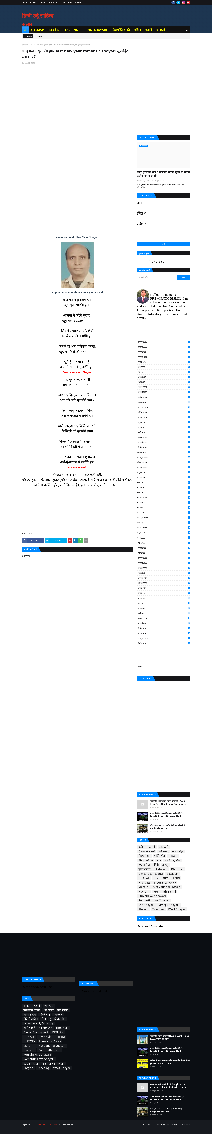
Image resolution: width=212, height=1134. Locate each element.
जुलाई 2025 (164, 362)
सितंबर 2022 (164, 522)
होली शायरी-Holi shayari (153, 869)
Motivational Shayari (167, 887)
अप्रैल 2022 (164, 548)
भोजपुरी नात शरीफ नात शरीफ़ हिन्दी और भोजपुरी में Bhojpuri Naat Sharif (167, 827)
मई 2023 (164, 482)
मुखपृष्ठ (139, 666)
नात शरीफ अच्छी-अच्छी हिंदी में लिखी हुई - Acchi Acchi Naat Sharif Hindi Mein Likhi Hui (168, 802)
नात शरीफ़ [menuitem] (53, 30)
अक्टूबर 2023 (164, 457)
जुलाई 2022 (164, 532)
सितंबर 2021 (164, 583)
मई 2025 (164, 372)
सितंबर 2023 (164, 462)
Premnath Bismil (164, 891)
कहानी (152, 847)
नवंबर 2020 (164, 633)
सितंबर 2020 (164, 643)
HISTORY (144, 882)
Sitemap (78, 2)
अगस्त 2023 (164, 467)
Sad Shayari (146, 905)
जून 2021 (164, 598)
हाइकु (165, 865)
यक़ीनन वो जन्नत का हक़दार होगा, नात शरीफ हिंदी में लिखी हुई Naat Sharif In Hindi (170, 1062)
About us (33, 2)
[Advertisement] (77, 105)
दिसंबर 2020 (164, 628)
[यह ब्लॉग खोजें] (157, 277)
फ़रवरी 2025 (164, 387)
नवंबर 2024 (164, 402)
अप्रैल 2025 (164, 377)
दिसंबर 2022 (164, 507)
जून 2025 (164, 367)
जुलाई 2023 (164, 472)
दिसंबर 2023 (164, 447)
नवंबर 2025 (164, 352)
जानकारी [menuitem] (160, 30)
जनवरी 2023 (164, 502)
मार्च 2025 (164, 382)
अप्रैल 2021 (164, 608)
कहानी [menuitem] (148, 30)
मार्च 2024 (164, 432)
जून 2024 (164, 427)
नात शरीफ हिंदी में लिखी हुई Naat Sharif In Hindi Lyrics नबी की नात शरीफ (169, 1037)
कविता (141, 847)
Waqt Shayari (177, 909)
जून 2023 (164, 477)
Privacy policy (66, 2)
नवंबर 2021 (164, 573)
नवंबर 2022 (164, 512)
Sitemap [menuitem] (37, 30)
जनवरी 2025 (164, 392)
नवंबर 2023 (164, 452)
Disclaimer (53, 2)
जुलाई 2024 (164, 422)
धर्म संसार (164, 851)
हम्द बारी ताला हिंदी (148, 865)
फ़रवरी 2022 (164, 558)
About (150, 1124)
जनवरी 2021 (164, 623)
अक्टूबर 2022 (164, 517)
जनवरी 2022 (164, 563)
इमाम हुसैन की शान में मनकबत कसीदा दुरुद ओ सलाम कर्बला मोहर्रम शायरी (163, 174)
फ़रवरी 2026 (164, 342)
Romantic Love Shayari (153, 900)
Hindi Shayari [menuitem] (95, 30)
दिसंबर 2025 (164, 347)
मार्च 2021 (164, 613)
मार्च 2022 (164, 553)
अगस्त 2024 (164, 417)
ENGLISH (172, 874)
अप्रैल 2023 (164, 487)
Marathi (143, 887)
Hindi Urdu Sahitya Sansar (47, 1125)
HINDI (176, 878)
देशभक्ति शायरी (146, 851)
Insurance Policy (165, 882)
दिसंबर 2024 (164, 397)
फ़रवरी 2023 (164, 497)
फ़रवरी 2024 (164, 437)
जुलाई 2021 (164, 593)
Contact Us (160, 1124)
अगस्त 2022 (164, 527)
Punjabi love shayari (152, 896)
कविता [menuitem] (137, 30)
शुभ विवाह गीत (172, 860)
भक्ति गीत (159, 856)
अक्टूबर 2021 (164, 578)
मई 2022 (164, 543)
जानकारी (163, 847)
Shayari (143, 909)
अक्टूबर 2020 (164, 638)
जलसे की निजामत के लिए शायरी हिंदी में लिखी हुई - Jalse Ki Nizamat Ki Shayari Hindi (168, 814)
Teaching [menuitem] (70, 30)
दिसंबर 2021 (164, 568)
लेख (159, 860)
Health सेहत (160, 878)
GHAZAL (31, 44)
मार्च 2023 (164, 492)
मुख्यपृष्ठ (24, 44)
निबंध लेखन (144, 856)
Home (24, 2)
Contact (43, 2)
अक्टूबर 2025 (164, 357)
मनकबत (172, 856)
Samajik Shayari (168, 905)
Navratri (144, 891)
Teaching (158, 909)
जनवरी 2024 (164, 442)
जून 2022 (164, 537)
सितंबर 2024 (164, 412)
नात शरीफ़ (177, 851)
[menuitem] (25, 29)
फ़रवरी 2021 (164, 618)
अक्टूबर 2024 (164, 407)
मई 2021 (164, 603)
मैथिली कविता (145, 860)
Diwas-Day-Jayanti (150, 874)
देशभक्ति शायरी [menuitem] (121, 30)
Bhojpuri (177, 869)
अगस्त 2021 (164, 588)
